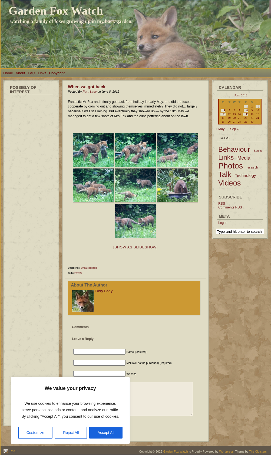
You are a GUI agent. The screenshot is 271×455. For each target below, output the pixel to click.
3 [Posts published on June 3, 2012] (259, 106)
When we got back (86, 87)
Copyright (57, 73)
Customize (35, 432)
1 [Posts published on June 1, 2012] (247, 106)
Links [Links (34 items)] (226, 157)
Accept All (106, 432)
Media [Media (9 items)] (243, 158)
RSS (12, 451)
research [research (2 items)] (252, 167)
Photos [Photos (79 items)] (230, 165)
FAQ (31, 73)
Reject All (71, 432)
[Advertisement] (31, 178)
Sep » (234, 129)
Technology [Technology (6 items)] (245, 175)
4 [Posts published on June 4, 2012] (224, 110)
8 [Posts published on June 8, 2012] (247, 110)
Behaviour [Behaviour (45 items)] (234, 149)
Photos (78, 272)
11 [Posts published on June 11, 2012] (224, 114)
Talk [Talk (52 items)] (224, 174)
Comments (230, 207)
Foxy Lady (89, 91)
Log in (222, 223)
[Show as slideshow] (135, 247)
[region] (70, 410)
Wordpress (226, 451)
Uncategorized (89, 268)
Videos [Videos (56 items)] (229, 183)
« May (220, 129)
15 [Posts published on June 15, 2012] (247, 114)
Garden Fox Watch (56, 10)
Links (42, 73)
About (20, 73)
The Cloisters (258, 451)
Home (8, 73)
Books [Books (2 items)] (258, 150)
